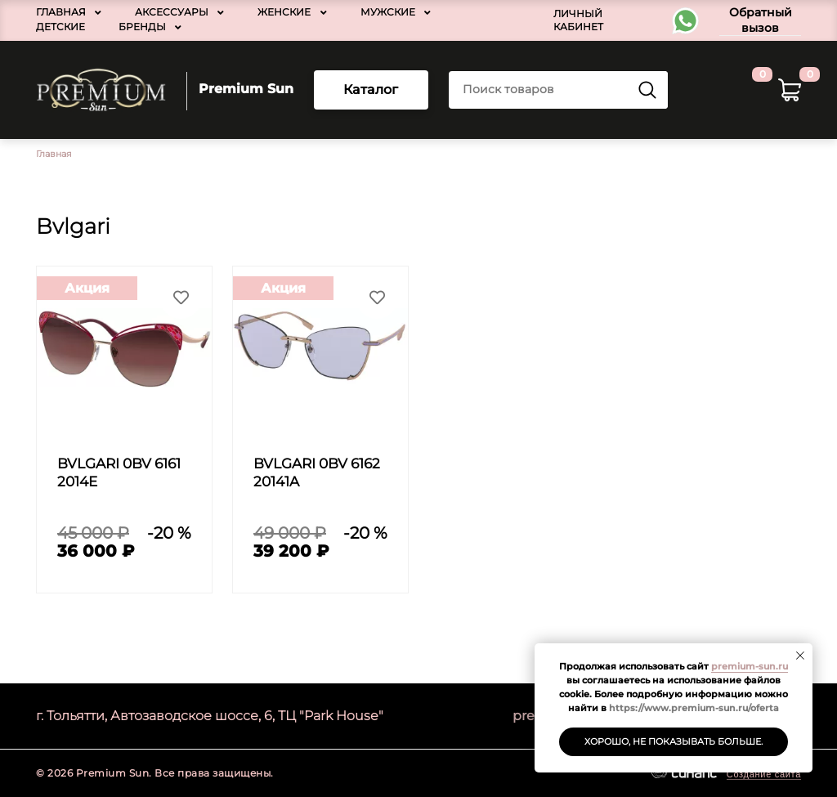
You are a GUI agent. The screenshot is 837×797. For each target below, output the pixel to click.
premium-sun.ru (749, 666)
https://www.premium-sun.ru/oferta (694, 708)
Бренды (142, 26)
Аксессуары (171, 12)
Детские (60, 26)
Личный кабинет (578, 20)
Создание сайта (764, 774)
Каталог (371, 89)
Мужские (387, 12)
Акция (87, 288)
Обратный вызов (760, 20)
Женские (284, 12)
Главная (61, 12)
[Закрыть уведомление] (800, 655)
